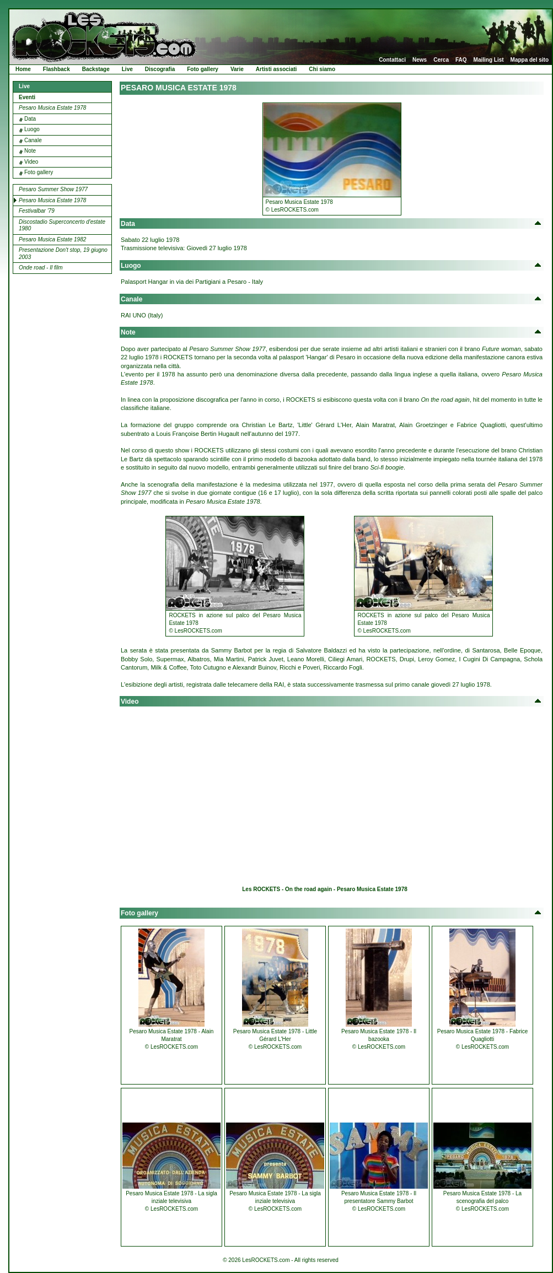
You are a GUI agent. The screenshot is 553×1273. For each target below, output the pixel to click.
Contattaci (392, 60)
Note (30, 151)
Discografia (160, 69)
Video (31, 162)
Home (23, 69)
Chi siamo (322, 69)
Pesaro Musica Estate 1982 (52, 239)
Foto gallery (202, 69)
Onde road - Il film (40, 268)
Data (30, 119)
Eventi (27, 97)
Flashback (56, 69)
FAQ (461, 60)
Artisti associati (276, 69)
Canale (33, 140)
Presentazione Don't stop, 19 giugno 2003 (63, 253)
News (419, 60)
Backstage (96, 69)
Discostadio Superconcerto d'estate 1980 (62, 225)
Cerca (441, 60)
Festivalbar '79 (37, 211)
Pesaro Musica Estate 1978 (52, 108)
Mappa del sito (530, 60)
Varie (237, 69)
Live (127, 69)
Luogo (32, 129)
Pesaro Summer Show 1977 (53, 189)
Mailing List (489, 60)
